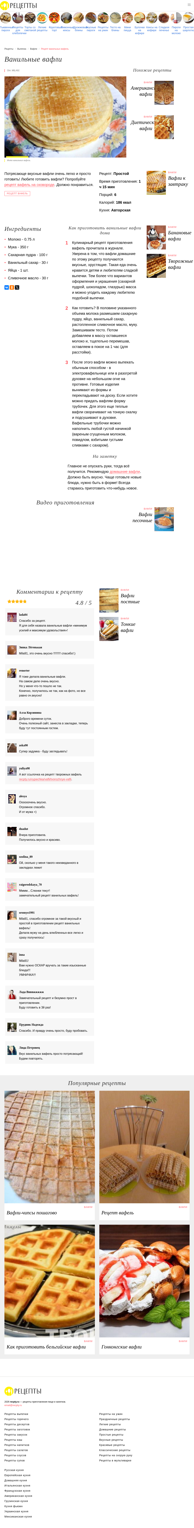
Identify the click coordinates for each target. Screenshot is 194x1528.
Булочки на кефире (140, 30)
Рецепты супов (14, 1460)
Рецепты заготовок (17, 1429)
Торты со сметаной (30, 29)
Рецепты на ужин (103, 29)
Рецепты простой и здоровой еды (18, 5)
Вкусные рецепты (111, 1439)
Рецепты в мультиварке (115, 1460)
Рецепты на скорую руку (116, 1455)
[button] (189, 5)
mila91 (15, 70)
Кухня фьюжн (13, 1506)
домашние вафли (125, 472)
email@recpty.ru (13, 1405)
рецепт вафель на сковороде (29, 185)
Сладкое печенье (164, 29)
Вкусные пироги (91, 29)
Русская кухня (14, 1470)
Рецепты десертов (17, 1424)
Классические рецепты (115, 1450)
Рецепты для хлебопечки (17, 30)
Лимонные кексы (66, 29)
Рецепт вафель (17, 193)
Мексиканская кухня (18, 1516)
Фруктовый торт (54, 29)
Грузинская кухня (16, 1501)
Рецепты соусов (15, 1455)
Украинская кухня (16, 1511)
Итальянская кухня (17, 1485)
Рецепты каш (13, 1439)
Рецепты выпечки (16, 1414)
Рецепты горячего (16, 1419)
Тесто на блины (115, 29)
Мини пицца (127, 29)
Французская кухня (17, 1490)
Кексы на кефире (151, 29)
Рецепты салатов (16, 1450)
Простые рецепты (111, 1434)
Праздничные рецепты (114, 1419)
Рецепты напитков (16, 1445)
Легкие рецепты (42, 29)
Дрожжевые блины (78, 29)
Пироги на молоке (176, 30)
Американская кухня (18, 1495)
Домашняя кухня (15, 1480)
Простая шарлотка (188, 29)
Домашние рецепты (112, 1429)
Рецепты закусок (15, 1434)
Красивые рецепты (112, 1445)
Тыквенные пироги (5, 29)
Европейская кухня (17, 1475)
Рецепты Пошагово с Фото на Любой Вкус (22, 1391)
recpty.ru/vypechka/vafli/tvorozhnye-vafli (45, 779)
